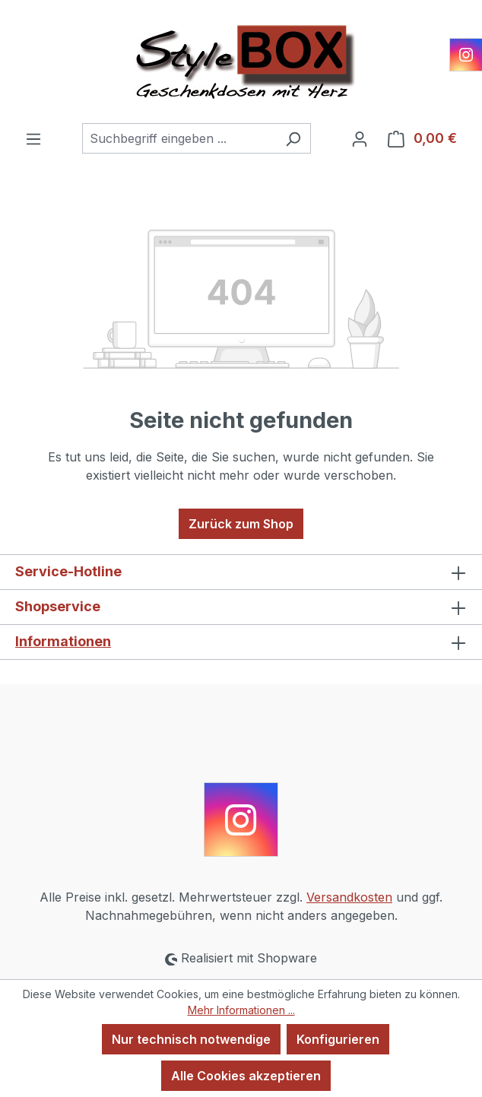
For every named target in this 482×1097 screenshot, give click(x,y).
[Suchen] (293, 138)
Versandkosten (349, 897)
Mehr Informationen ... (241, 1009)
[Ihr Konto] (359, 138)
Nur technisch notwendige (191, 1039)
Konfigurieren (337, 1039)
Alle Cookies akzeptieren (246, 1075)
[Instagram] (466, 55)
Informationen (63, 641)
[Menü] (33, 138)
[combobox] (179, 138)
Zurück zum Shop (241, 523)
